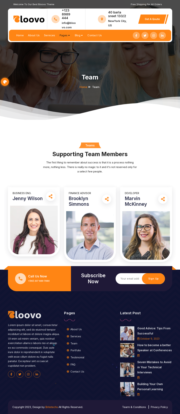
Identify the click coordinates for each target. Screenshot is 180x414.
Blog (77, 35)
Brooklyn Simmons (79, 257)
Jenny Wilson (28, 254)
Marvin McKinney (136, 257)
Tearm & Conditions (134, 407)
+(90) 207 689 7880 (39, 281)
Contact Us (94, 35)
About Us (34, 35)
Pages (63, 35)
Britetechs (51, 407)
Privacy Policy (159, 407)
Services (49, 35)
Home (20, 35)
